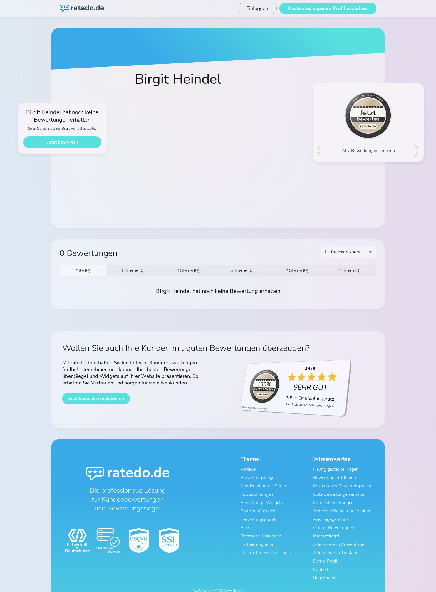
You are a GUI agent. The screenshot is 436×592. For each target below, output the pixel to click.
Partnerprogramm (258, 534)
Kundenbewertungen (333, 498)
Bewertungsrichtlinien (334, 476)
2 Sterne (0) (296, 270)
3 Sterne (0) (242, 270)
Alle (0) (82, 270)
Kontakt (320, 555)
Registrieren (324, 563)
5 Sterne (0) (133, 270)
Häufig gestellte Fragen (336, 469)
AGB (194, 583)
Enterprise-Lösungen (261, 527)
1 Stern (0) (350, 270)
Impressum (236, 583)
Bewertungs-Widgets (262, 498)
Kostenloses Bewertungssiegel (343, 483)
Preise (246, 519)
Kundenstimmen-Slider (263, 483)
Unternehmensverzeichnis (266, 541)
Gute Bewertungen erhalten (340, 490)
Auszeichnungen (257, 490)
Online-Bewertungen (333, 519)
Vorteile (248, 469)
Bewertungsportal (258, 512)
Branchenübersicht (259, 505)
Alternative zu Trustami (335, 541)
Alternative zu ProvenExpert (340, 534)
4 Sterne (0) (187, 270)
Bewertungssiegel (258, 476)
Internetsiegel (326, 527)
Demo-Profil (325, 548)
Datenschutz (212, 583)
